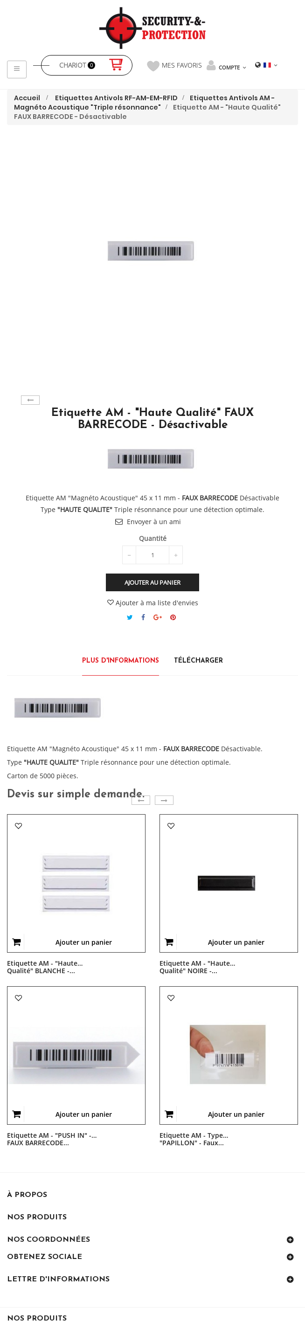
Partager (143, 617)
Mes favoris (174, 66)
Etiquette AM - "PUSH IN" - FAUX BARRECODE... (49, 1136)
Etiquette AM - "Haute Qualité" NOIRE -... (194, 964)
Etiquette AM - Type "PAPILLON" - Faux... (191, 1136)
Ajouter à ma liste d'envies (152, 602)
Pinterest (173, 617)
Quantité (152, 538)
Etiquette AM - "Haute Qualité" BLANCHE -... (42, 964)
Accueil (27, 98)
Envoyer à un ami (154, 521)
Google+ (157, 617)
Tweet (130, 617)
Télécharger (198, 660)
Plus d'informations (120, 660)
